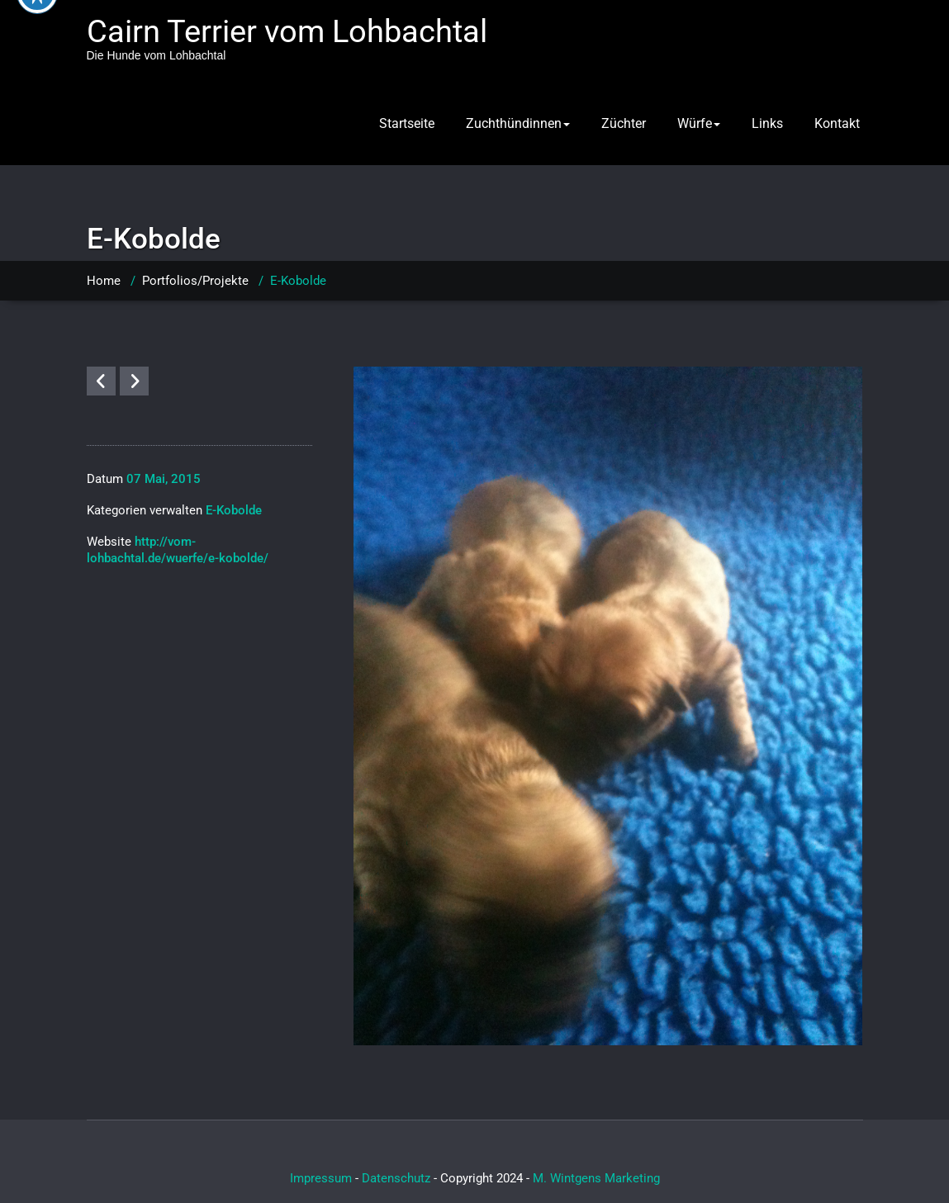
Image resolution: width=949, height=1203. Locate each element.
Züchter (623, 123)
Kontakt (837, 123)
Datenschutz (396, 1178)
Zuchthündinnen (518, 123)
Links (767, 123)
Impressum (321, 1178)
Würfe (698, 123)
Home (104, 280)
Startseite (406, 123)
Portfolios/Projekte (195, 280)
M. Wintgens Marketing (596, 1178)
